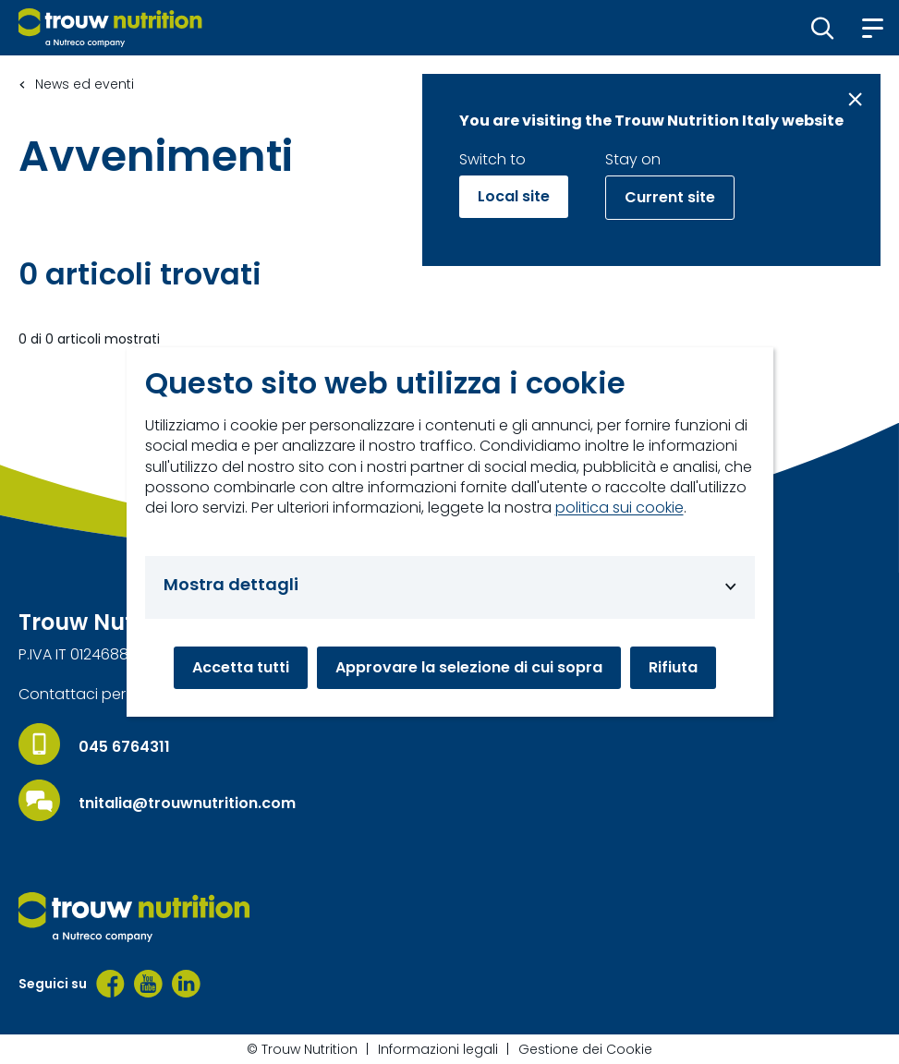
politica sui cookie (619, 508)
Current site (670, 197)
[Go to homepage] (110, 27)
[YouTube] (148, 984)
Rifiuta (673, 667)
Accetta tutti (240, 667)
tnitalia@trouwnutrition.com (187, 803)
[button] (822, 27)
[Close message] (855, 99)
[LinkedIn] (186, 984)
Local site (514, 196)
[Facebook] (110, 984)
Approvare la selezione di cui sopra (468, 667)
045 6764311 (124, 747)
